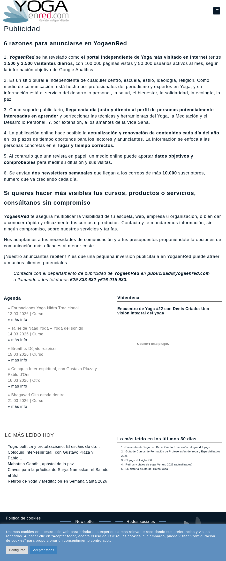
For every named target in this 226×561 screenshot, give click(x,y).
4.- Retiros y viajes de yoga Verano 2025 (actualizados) (156, 464)
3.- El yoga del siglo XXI (136, 460)
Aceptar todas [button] (43, 550)
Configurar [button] (17, 550)
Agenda (12, 298)
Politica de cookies (23, 518)
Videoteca (128, 297)
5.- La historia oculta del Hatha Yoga (144, 468)
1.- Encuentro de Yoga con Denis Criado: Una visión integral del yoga (165, 447)
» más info (17, 320)
